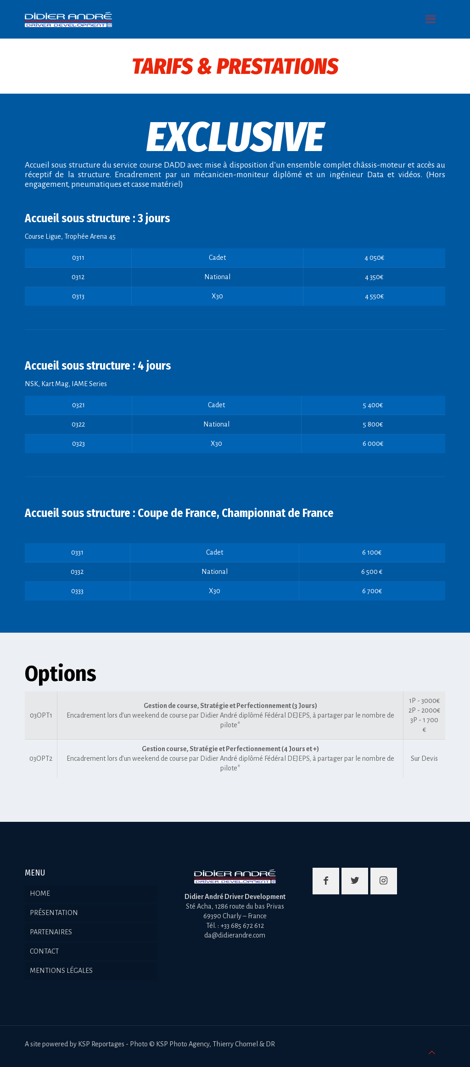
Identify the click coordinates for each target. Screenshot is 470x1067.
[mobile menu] (430, 19)
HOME (40, 893)
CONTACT (44, 951)
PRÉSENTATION (54, 912)
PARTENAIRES (51, 932)
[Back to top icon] (432, 1053)
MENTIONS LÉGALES (61, 970)
